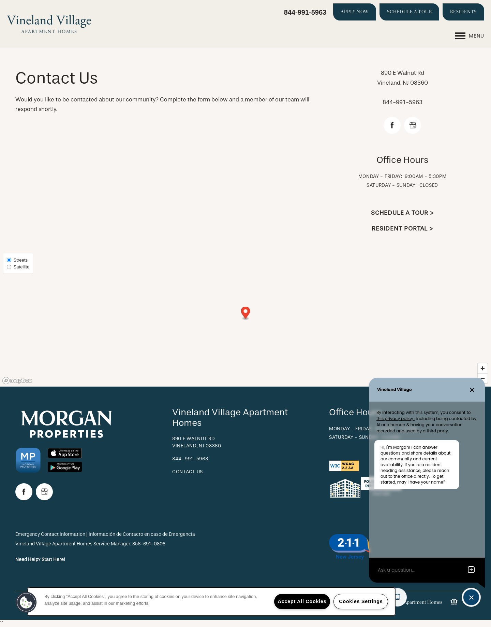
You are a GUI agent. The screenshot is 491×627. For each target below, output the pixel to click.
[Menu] (469, 36)
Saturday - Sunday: (392, 185)
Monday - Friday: (380, 176)
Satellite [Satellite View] (18, 266)
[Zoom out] (483, 378)
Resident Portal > (402, 228)
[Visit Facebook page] (392, 125)
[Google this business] (412, 125)
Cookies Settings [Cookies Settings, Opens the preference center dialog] (361, 601)
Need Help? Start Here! (40, 559)
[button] (354, 11)
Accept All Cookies (302, 601)
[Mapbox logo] (17, 381)
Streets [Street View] (17, 260)
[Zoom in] (483, 368)
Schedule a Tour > (402, 213)
